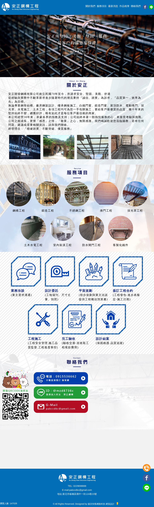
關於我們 (90, 6)
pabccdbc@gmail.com (80, 490)
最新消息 (113, 6)
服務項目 (102, 6)
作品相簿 (124, 6)
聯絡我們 (136, 6)
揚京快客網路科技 (96, 504)
